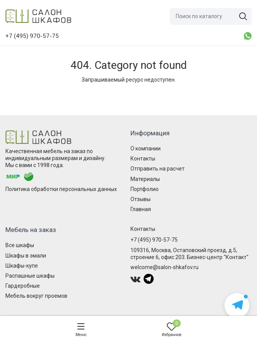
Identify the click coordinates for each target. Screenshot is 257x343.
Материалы (145, 179)
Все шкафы (19, 245)
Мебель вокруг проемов (36, 296)
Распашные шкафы (30, 276)
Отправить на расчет (157, 169)
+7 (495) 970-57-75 (154, 240)
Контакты (142, 158)
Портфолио (144, 189)
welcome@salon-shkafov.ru (164, 267)
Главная (140, 209)
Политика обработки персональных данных (61, 189)
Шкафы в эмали (25, 256)
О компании (145, 148)
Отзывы (140, 199)
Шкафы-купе (21, 266)
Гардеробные (22, 286)
